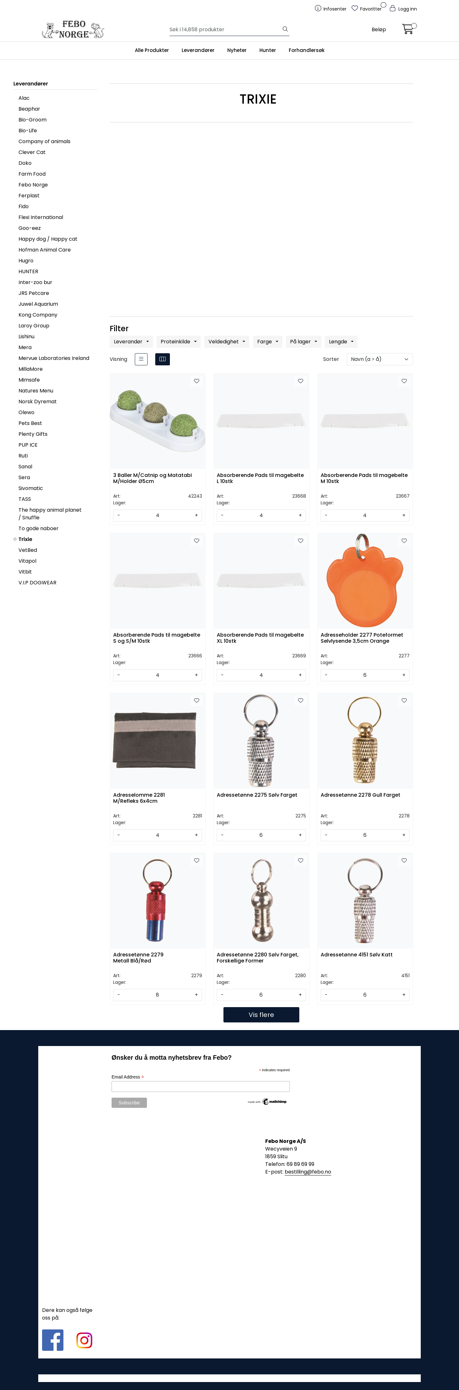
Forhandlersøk (306, 50)
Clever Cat (32, 152)
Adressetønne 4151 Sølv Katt (357, 955)
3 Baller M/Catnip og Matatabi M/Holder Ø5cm (152, 478)
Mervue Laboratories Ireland (53, 358)
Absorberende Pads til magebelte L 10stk (260, 478)
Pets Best (30, 423)
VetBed (27, 550)
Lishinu (26, 336)
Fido (23, 206)
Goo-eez (29, 228)
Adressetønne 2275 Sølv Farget (257, 795)
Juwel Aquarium (38, 304)
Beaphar (29, 109)
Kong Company (37, 314)
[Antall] (157, 515)
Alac (24, 98)
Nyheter (237, 50)
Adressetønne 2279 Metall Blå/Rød (138, 958)
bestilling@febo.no (308, 1171)
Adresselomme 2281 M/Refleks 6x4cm (139, 798)
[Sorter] (380, 359)
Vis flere (261, 1014)
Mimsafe (29, 380)
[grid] (162, 359)
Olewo (26, 412)
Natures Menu (35, 390)
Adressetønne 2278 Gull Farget (360, 795)
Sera (24, 477)
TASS (24, 499)
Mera (25, 347)
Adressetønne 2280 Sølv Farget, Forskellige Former (258, 958)
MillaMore (30, 369)
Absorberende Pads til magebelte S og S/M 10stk (156, 638)
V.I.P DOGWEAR (37, 582)
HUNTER (28, 271)
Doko (25, 163)
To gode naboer (38, 528)
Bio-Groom (32, 119)
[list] (141, 359)
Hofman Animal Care (44, 249)
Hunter (267, 50)
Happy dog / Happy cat (47, 239)
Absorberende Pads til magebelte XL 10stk (260, 638)
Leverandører (198, 50)
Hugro (25, 260)
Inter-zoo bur (35, 282)
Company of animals (44, 141)
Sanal (25, 466)
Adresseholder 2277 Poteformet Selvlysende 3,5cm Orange (362, 638)
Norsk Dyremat (37, 401)
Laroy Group (33, 325)
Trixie (25, 539)
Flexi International (40, 217)
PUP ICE (28, 445)
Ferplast (29, 195)
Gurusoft (230, 1378)
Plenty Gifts (32, 434)
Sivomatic (30, 488)
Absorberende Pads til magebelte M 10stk (364, 478)
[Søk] (225, 29)
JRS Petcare (33, 293)
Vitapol (27, 561)
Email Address (128, 1077)
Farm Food (32, 174)
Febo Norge (33, 184)
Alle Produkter (152, 50)
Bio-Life (27, 130)
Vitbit (25, 571)
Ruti (23, 455)
